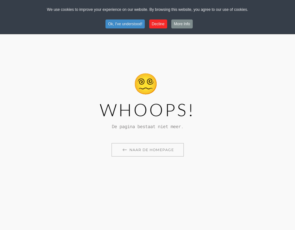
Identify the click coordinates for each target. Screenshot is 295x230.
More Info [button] (182, 24)
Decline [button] (158, 24)
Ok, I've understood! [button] (125, 24)
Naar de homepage (147, 150)
